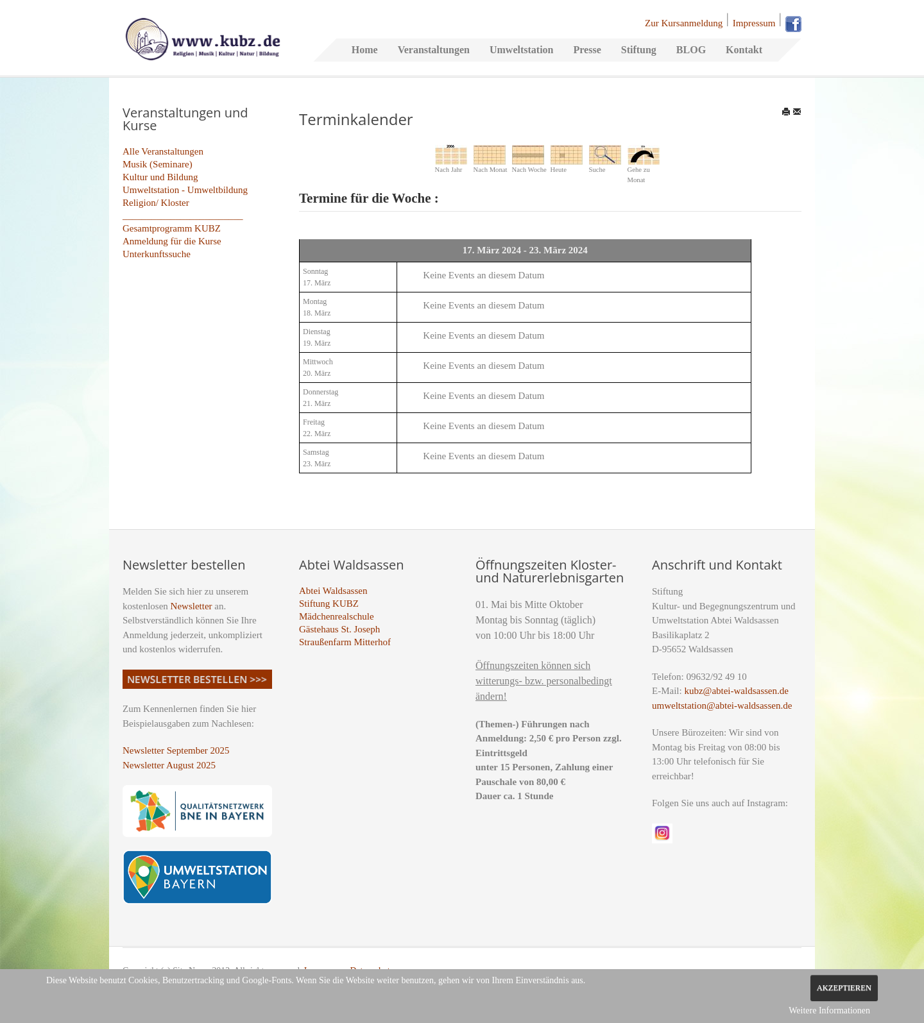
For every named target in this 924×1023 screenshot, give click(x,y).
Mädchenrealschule (336, 616)
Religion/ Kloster (156, 203)
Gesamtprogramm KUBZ (172, 228)
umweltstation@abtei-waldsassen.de (722, 705)
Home (365, 49)
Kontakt (744, 49)
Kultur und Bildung (160, 177)
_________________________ (183, 215)
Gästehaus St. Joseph (339, 629)
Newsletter (191, 606)
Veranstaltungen (434, 49)
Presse (587, 49)
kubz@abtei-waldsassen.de (736, 691)
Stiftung (638, 49)
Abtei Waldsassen (333, 591)
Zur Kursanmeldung (684, 23)
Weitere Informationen (829, 1010)
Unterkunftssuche (157, 254)
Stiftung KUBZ (329, 603)
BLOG (691, 49)
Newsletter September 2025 (176, 750)
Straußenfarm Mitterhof (345, 642)
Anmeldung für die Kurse (172, 241)
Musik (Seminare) (158, 164)
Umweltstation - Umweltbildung (185, 190)
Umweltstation (522, 49)
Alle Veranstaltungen (163, 151)
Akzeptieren (844, 987)
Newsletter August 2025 (169, 765)
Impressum (754, 23)
